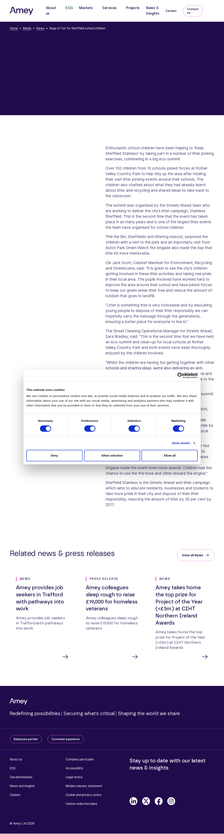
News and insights (22, 786)
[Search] (212, 8)
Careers (171, 10)
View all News (192, 555)
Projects (133, 8)
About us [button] (51, 10)
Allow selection (112, 455)
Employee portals (26, 739)
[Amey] (21, 11)
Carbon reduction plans (81, 804)
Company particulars (80, 760)
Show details (181, 443)
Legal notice (74, 777)
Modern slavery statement (84, 786)
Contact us (192, 10)
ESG (69, 8)
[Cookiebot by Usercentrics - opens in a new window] (180, 375)
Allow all (170, 455)
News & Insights (152, 10)
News (40, 28)
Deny (54, 455)
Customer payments (66, 739)
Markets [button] (86, 8)
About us (16, 760)
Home (14, 28)
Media (27, 28)
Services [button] (109, 8)
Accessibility (74, 768)
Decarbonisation (21, 777)
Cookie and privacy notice (83, 795)
